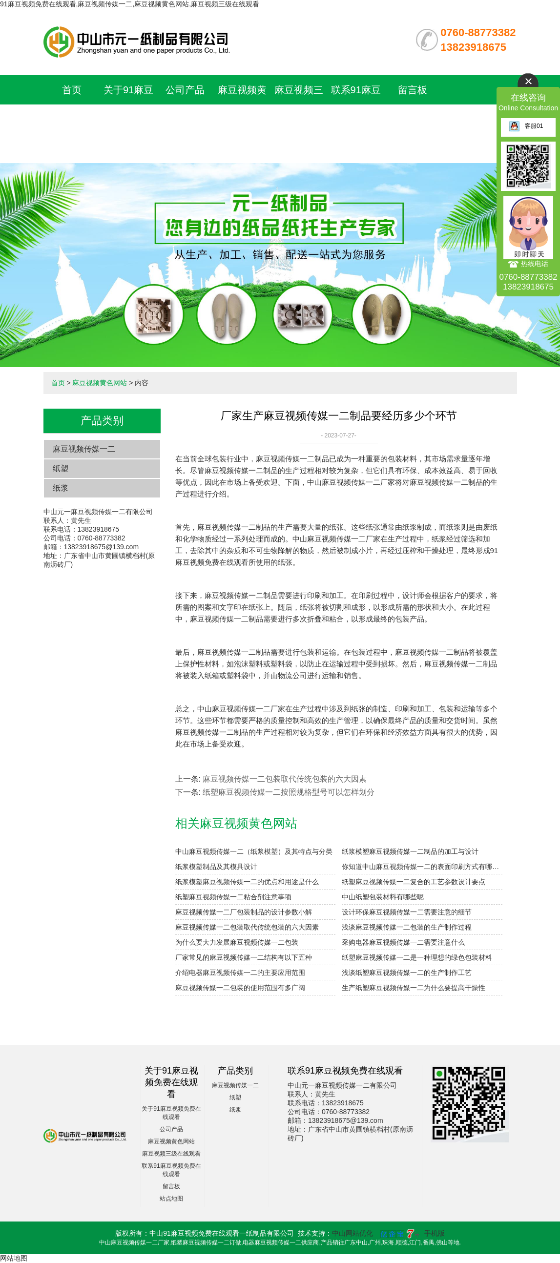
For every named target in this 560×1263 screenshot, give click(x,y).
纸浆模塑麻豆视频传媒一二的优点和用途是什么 (247, 882)
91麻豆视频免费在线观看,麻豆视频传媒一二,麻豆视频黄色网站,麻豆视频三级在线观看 (129, 4)
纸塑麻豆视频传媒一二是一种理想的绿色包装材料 (417, 957)
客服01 (526, 126)
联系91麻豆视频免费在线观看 (356, 119)
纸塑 (60, 468)
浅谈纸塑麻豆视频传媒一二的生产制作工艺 (407, 972)
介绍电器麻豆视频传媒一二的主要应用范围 (240, 972)
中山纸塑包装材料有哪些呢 (383, 897)
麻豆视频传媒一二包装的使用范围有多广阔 (240, 988)
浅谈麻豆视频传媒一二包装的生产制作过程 (407, 927)
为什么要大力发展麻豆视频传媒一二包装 (236, 942)
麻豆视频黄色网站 (99, 383)
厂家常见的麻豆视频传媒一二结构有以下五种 (243, 957)
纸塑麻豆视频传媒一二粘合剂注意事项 (233, 897)
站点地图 (171, 1198)
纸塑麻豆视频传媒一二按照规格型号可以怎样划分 (288, 792)
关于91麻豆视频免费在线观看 (128, 119)
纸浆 (60, 488)
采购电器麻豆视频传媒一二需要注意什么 (403, 942)
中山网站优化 (352, 1233)
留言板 (412, 89)
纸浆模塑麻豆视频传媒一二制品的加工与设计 (410, 851)
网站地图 (13, 1258)
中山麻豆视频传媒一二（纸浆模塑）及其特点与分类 (253, 851)
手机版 (434, 1233)
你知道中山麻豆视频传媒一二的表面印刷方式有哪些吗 (422, 866)
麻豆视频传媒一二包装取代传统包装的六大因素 (285, 779)
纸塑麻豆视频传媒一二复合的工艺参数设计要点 (413, 882)
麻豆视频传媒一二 (84, 449)
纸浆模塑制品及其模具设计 (216, 866)
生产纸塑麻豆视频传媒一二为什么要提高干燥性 (413, 988)
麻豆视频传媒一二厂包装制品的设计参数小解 (243, 912)
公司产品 (185, 89)
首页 (72, 89)
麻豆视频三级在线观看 (171, 1153)
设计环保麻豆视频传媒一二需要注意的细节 (407, 912)
